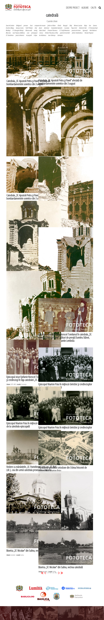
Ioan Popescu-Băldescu (19, 33)
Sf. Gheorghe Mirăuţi (17, 30)
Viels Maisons (93, 30)
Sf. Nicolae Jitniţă (92, 28)
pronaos (25, 25)
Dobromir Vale (82, 28)
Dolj (36, 28)
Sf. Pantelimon (10, 35)
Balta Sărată (42, 30)
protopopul (34, 33)
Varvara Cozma (19, 28)
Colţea (35, 35)
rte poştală (29, 35)
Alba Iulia (8, 33)
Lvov (28, 33)
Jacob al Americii (20, 35)
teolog (35, 30)
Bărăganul (18, 25)
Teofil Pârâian (29, 28)
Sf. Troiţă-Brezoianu (64, 30)
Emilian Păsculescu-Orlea (51, 33)
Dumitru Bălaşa (10, 28)
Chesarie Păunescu (52, 30)
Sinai (31, 25)
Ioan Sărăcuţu (51, 35)
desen (40, 28)
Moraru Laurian (78, 25)
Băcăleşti (8, 30)
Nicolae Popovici (88, 33)
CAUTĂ (96, 7)
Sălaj (70, 25)
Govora (95, 25)
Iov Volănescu (42, 35)
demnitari (46, 28)
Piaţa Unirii (74, 28)
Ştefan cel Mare (51, 25)
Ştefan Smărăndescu (77, 33)
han (90, 25)
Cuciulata (66, 28)
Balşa (85, 25)
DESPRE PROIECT (73, 7)
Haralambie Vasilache (56, 28)
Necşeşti (65, 25)
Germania (59, 35)
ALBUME (85, 7)
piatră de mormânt (65, 33)
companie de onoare (39, 25)
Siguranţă (84, 30)
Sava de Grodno (10, 25)
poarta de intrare (76, 30)
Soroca (41, 33)
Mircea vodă (28, 30)
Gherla (59, 25)
